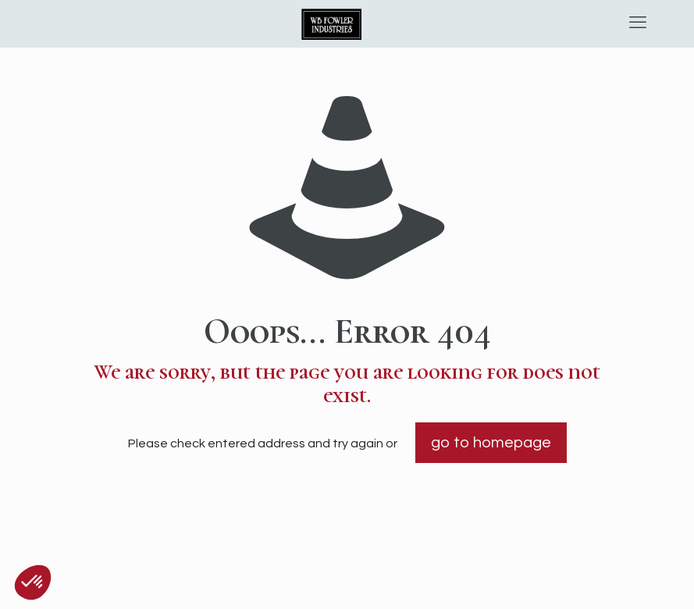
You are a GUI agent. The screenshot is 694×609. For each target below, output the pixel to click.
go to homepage (491, 443)
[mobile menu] (638, 23)
